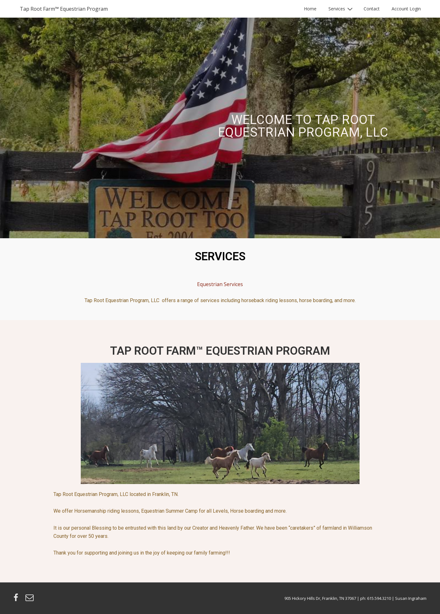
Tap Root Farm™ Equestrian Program (64, 8)
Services (341, 9)
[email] (30, 599)
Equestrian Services (220, 284)
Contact (372, 9)
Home (310, 9)
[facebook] (17, 599)
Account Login (406, 9)
